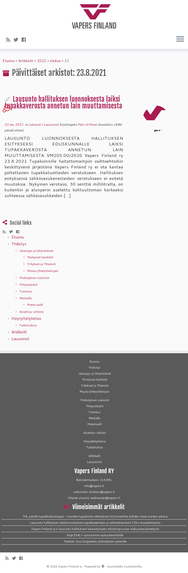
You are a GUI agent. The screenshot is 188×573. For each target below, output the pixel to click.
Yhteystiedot (28, 284)
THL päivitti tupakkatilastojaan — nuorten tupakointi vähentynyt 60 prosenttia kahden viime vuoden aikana (95, 516)
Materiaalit (35, 304)
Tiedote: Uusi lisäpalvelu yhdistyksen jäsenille (95, 541)
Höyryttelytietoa (26, 318)
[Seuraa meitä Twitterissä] (18, 39)
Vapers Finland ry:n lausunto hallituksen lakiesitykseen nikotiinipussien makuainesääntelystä (95, 529)
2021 (41, 60)
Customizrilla (133, 566)
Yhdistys (18, 244)
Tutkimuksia (28, 325)
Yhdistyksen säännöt (34, 278)
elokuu (55, 60)
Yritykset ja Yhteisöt (41, 264)
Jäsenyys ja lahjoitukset (36, 250)
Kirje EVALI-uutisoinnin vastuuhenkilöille (95, 535)
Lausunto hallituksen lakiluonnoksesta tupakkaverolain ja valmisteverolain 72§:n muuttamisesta (95, 523)
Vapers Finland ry (70, 566)
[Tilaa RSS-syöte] (10, 39)
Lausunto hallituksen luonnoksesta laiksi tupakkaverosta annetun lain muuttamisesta (63, 102)
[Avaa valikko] (180, 39)
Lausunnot (51, 124)
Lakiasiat (35, 124)
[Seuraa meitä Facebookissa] (25, 39)
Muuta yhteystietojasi (42, 271)
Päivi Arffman (87, 124)
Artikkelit (25, 60)
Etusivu (9, 60)
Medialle (25, 298)
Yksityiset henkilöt (40, 257)
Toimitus (25, 291)
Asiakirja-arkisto (31, 311)
